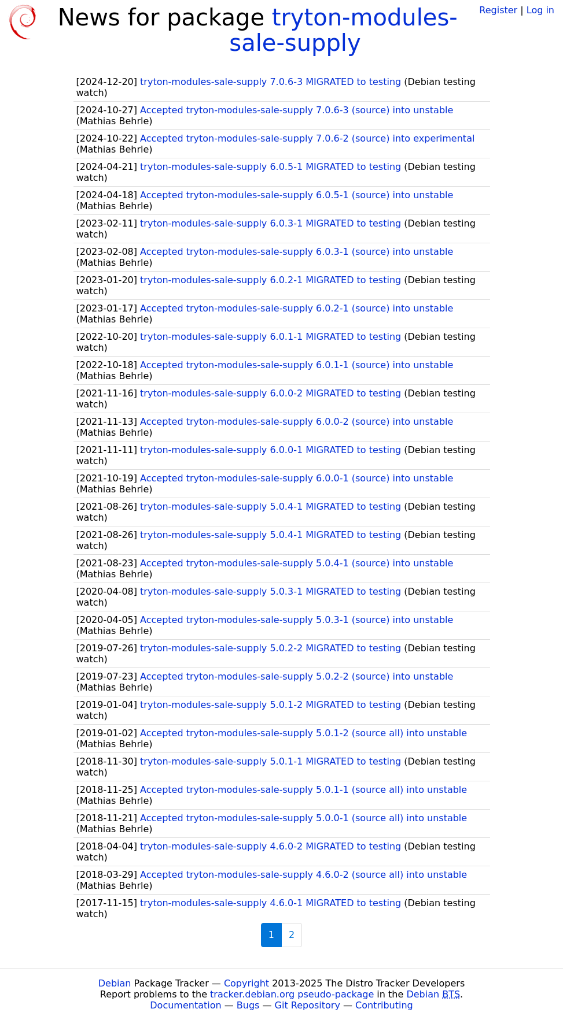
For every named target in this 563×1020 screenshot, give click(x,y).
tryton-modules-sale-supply (343, 30)
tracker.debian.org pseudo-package (292, 994)
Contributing (384, 1005)
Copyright (246, 983)
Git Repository (307, 1005)
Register (498, 10)
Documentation (185, 1005)
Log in (540, 10)
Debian (114, 983)
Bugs (248, 1005)
